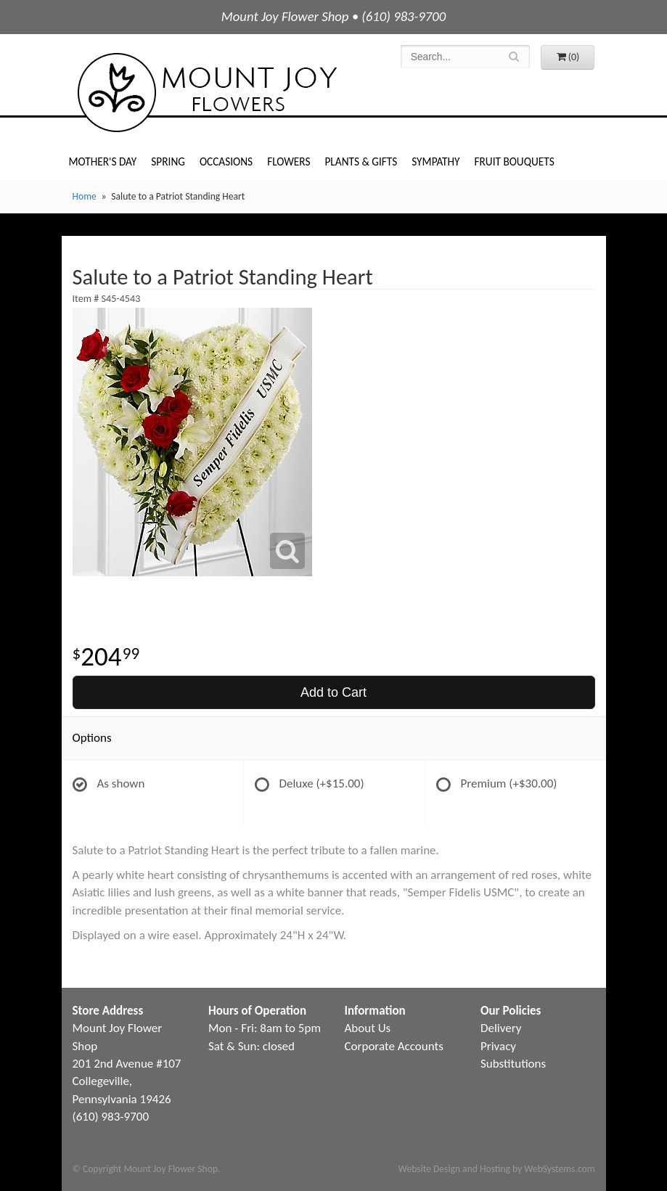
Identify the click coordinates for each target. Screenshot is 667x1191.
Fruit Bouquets (515, 161)
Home (85, 196)
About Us (368, 1028)
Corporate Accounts (394, 1046)
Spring (168, 161)
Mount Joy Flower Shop (206, 92)
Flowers (288, 161)
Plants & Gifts (360, 161)
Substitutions (513, 1063)
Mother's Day (103, 161)
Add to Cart (333, 692)
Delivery (500, 1028)
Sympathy (435, 161)
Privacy (498, 1046)
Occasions (226, 161)
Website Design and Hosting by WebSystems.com (496, 1169)
